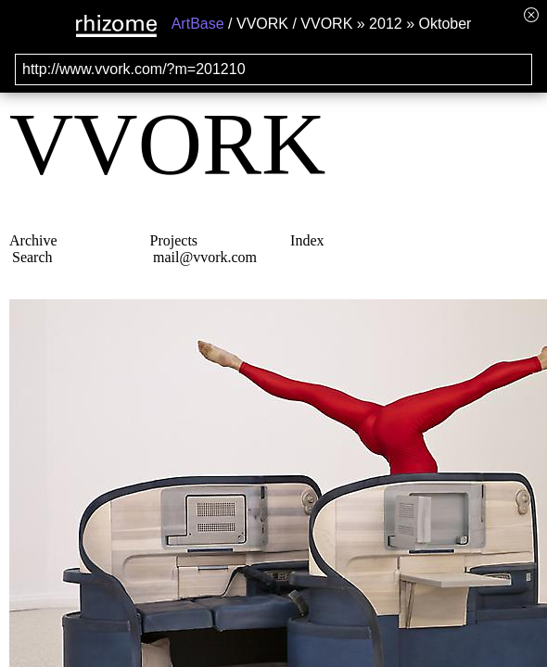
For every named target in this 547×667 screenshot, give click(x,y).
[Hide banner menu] (531, 14)
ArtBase (198, 23)
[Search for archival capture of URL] (273, 69)
